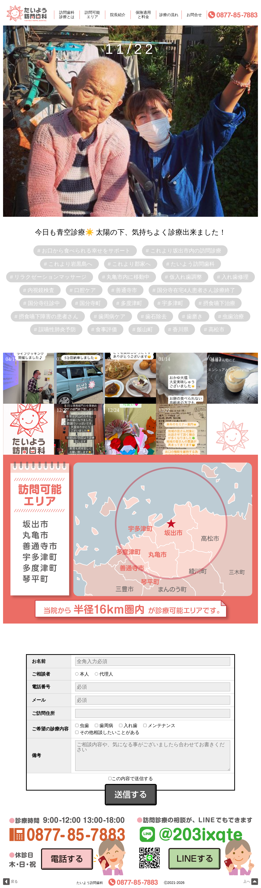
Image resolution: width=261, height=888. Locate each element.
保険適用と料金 (143, 14)
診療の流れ (168, 14)
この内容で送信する (130, 778)
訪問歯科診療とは (66, 14)
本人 (84, 674)
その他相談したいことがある (109, 732)
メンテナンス (161, 725)
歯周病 (106, 725)
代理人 (106, 674)
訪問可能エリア (92, 14)
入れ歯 (130, 725)
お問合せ (194, 14)
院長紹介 (117, 14)
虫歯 (84, 725)
